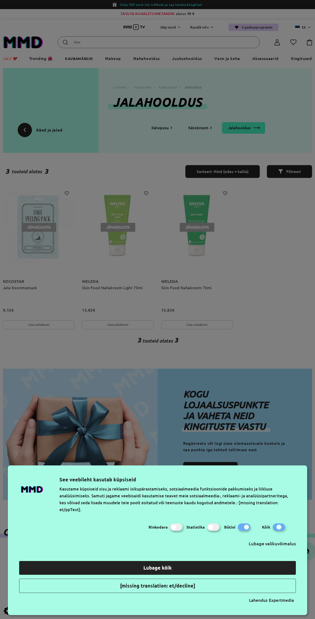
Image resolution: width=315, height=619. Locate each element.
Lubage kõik (157, 568)
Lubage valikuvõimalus (272, 543)
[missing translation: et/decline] (157, 586)
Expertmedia (281, 600)
